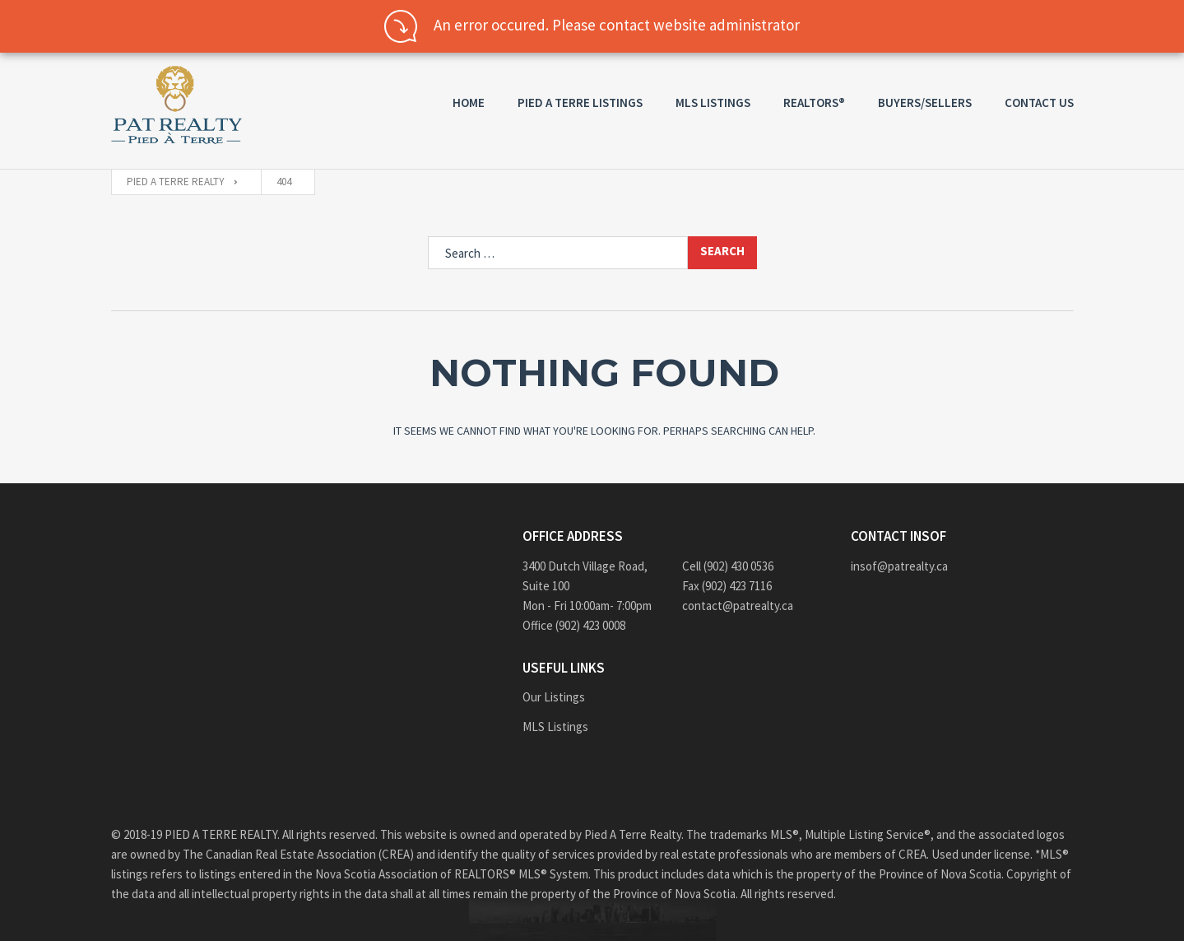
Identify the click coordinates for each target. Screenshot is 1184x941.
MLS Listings (713, 102)
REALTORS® (814, 102)
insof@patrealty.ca (899, 566)
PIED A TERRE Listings (580, 102)
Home (469, 102)
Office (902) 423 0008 (573, 625)
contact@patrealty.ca (737, 605)
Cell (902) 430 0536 (727, 566)
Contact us (1039, 102)
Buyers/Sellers (925, 102)
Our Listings (553, 697)
